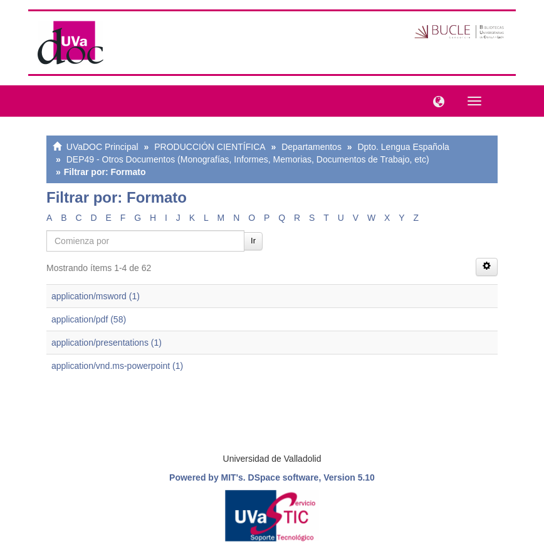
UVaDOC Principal (102, 147)
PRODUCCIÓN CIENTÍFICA (209, 147)
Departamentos (311, 147)
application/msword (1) (95, 296)
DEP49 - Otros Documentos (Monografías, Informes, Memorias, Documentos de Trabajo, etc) (247, 159)
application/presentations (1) (106, 343)
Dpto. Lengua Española (403, 147)
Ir (253, 240)
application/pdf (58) (88, 319)
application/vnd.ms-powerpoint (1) (117, 366)
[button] (435, 100)
